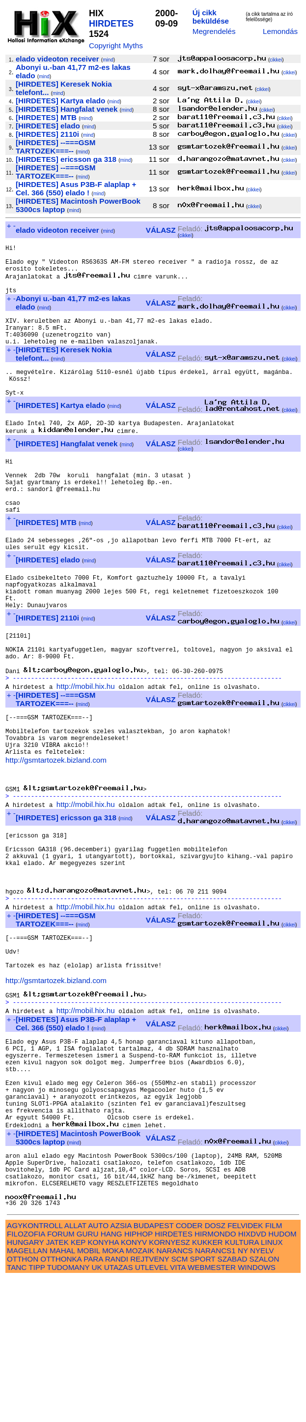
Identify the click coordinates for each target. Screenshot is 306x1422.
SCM (179, 1402)
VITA (178, 1411)
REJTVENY (149, 1402)
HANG (111, 1377)
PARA (93, 1402)
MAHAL (62, 1394)
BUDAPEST (154, 1369)
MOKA (113, 1394)
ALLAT (75, 1369)
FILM (273, 1369)
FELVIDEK (245, 1369)
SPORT (203, 1402)
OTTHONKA (61, 1402)
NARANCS (174, 1394)
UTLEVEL (151, 1411)
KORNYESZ (169, 1386)
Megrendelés (214, 31)
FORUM (61, 1377)
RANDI (116, 1402)
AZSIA (121, 1369)
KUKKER (207, 1386)
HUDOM (282, 1377)
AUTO (98, 1369)
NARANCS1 (215, 1394)
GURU (88, 1377)
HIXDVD (252, 1377)
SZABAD (233, 1402)
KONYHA (102, 1386)
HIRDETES (111, 24)
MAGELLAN (27, 1394)
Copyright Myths (116, 45)
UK (96, 1411)
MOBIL (88, 1394)
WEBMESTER (212, 1411)
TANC (17, 1411)
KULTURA (242, 1386)
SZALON (264, 1402)
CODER (189, 1369)
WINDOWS (257, 1411)
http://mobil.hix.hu (85, 752)
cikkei (276, 59)
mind (108, 59)
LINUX (272, 1386)
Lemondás (280, 31)
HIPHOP (138, 1377)
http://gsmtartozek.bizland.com (56, 837)
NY (243, 1394)
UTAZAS (118, 1411)
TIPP (36, 1411)
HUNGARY (25, 1386)
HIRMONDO (215, 1377)
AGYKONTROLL (34, 1369)
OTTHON (22, 1402)
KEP (78, 1386)
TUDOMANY (68, 1411)
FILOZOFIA (26, 1377)
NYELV (262, 1394)
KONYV (134, 1386)
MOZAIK (140, 1394)
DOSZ (215, 1369)
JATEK (57, 1386)
